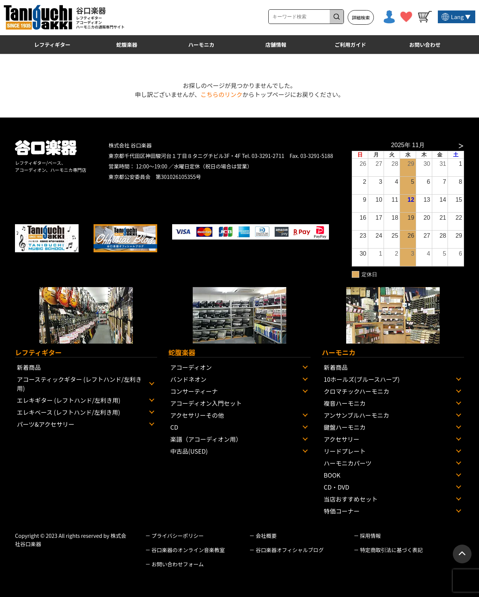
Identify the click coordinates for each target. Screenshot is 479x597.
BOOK (332, 474)
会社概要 (266, 535)
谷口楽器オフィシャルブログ (290, 550)
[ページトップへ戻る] (462, 554)
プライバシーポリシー (178, 535)
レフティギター (52, 44)
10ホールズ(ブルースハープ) (362, 379)
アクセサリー (341, 439)
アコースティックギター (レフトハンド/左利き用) (79, 384)
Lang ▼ (461, 17)
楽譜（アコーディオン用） (206, 439)
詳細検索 (361, 17)
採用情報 (370, 535)
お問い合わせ (425, 44)
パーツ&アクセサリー (45, 424)
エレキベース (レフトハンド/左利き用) (68, 412)
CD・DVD (336, 486)
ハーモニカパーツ (348, 463)
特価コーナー (342, 510)
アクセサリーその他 (197, 415)
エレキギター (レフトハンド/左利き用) (68, 400)
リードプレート (345, 451)
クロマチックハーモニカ (356, 391)
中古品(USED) (189, 451)
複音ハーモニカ (345, 403)
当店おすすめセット (351, 498)
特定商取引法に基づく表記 (391, 550)
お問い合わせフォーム (178, 564)
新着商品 (29, 367)
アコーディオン (191, 367)
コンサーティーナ (194, 391)
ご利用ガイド (350, 44)
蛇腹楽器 (126, 44)
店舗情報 (275, 44)
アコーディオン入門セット (206, 403)
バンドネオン (188, 379)
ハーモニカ (201, 44)
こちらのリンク (221, 94)
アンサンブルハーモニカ (356, 415)
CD (174, 427)
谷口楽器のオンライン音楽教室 (188, 550)
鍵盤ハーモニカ (345, 427)
